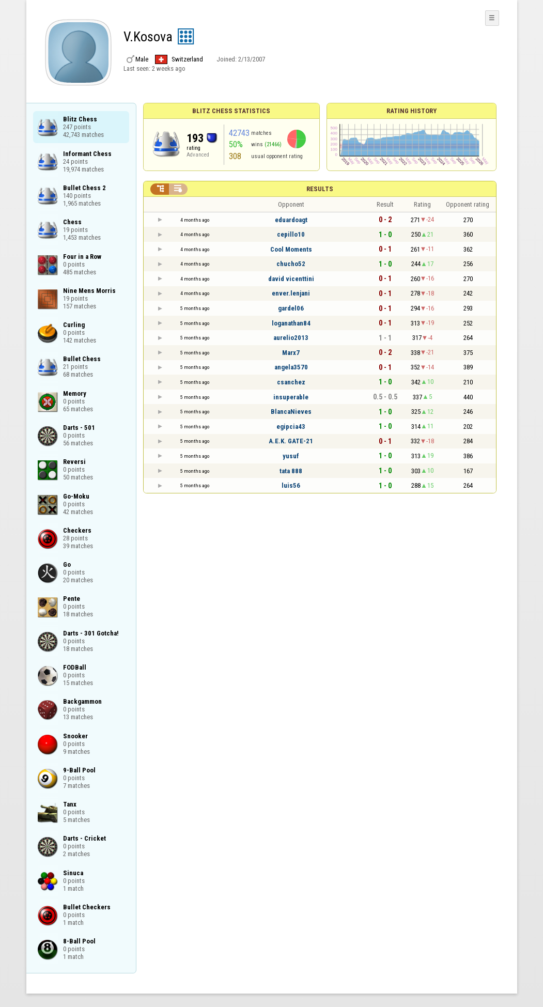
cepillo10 (291, 234)
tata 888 (291, 471)
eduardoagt (291, 220)
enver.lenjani (291, 293)
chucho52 (290, 264)
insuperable (290, 397)
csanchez (291, 382)
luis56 (291, 485)
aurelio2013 (290, 338)
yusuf (291, 456)
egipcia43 (290, 426)
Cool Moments (291, 249)
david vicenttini (291, 279)
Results (319, 189)
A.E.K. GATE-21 (291, 441)
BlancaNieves (291, 411)
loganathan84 (291, 323)
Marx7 (291, 353)
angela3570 (291, 367)
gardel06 (291, 308)
